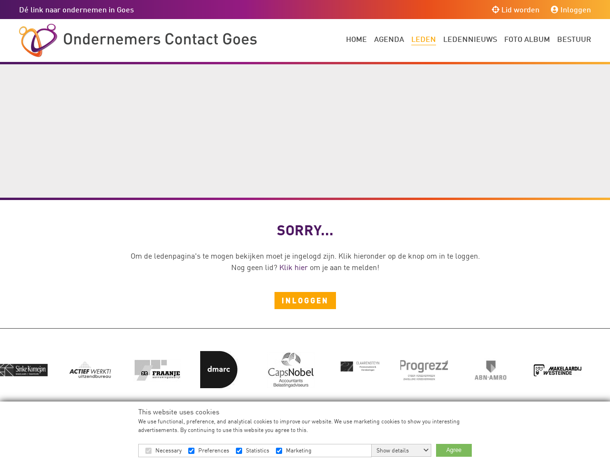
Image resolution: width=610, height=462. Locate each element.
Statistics (257, 450)
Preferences (213, 450)
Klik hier (293, 267)
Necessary (168, 450)
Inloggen (571, 9)
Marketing (299, 450)
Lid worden (515, 9)
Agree (453, 450)
